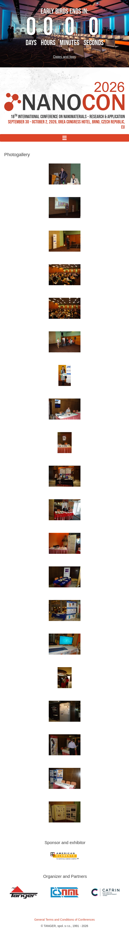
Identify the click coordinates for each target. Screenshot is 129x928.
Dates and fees (64, 57)
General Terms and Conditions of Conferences (64, 919)
